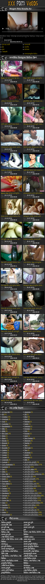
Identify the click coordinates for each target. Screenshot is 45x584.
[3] (6, 424)
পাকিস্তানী (4, 52)
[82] (30, 491)
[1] (4, 436)
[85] (34, 474)
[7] (5, 455)
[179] (33, 464)
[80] (30, 488)
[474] (31, 472)
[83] (30, 476)
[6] (6, 493)
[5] (7, 426)
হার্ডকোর (26, 49)
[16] (6, 488)
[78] (31, 462)
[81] (31, 483)
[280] (32, 493)
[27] (4, 414)
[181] (29, 467)
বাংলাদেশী (27, 44)
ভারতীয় (26, 47)
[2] (4, 421)
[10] (6, 417)
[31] (7, 412)
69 (3, 47)
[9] (5, 443)
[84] (30, 469)
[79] (31, 510)
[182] (31, 505)
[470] (33, 515)
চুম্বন (3, 49)
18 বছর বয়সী (6, 44)
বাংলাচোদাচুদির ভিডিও (30, 54)
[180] (33, 512)
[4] (6, 419)
